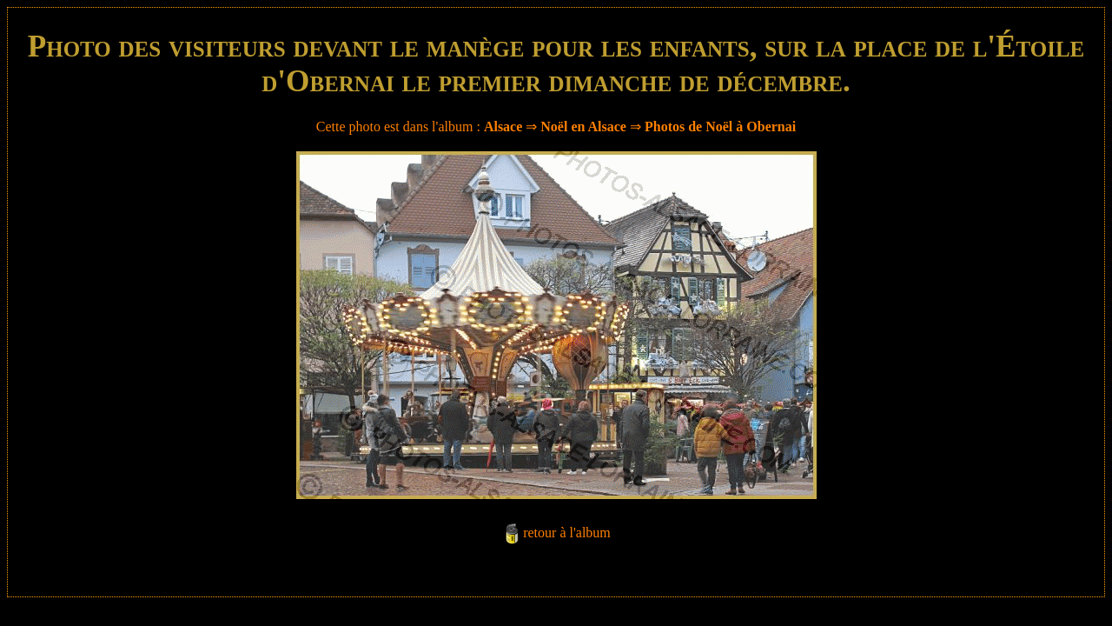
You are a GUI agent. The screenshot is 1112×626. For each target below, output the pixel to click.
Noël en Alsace (583, 126)
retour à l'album (567, 532)
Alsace (503, 126)
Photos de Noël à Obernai (720, 126)
